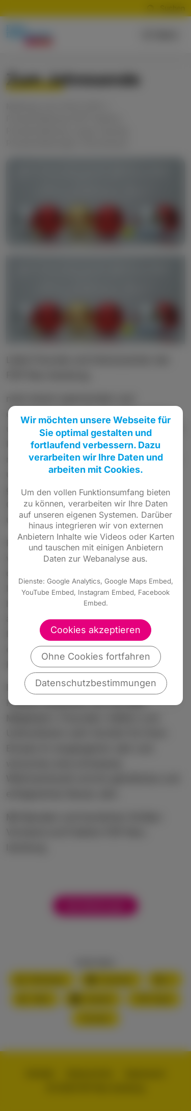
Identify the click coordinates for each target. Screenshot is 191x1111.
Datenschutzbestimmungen (95, 683)
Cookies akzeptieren (95, 629)
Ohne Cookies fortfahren (95, 656)
